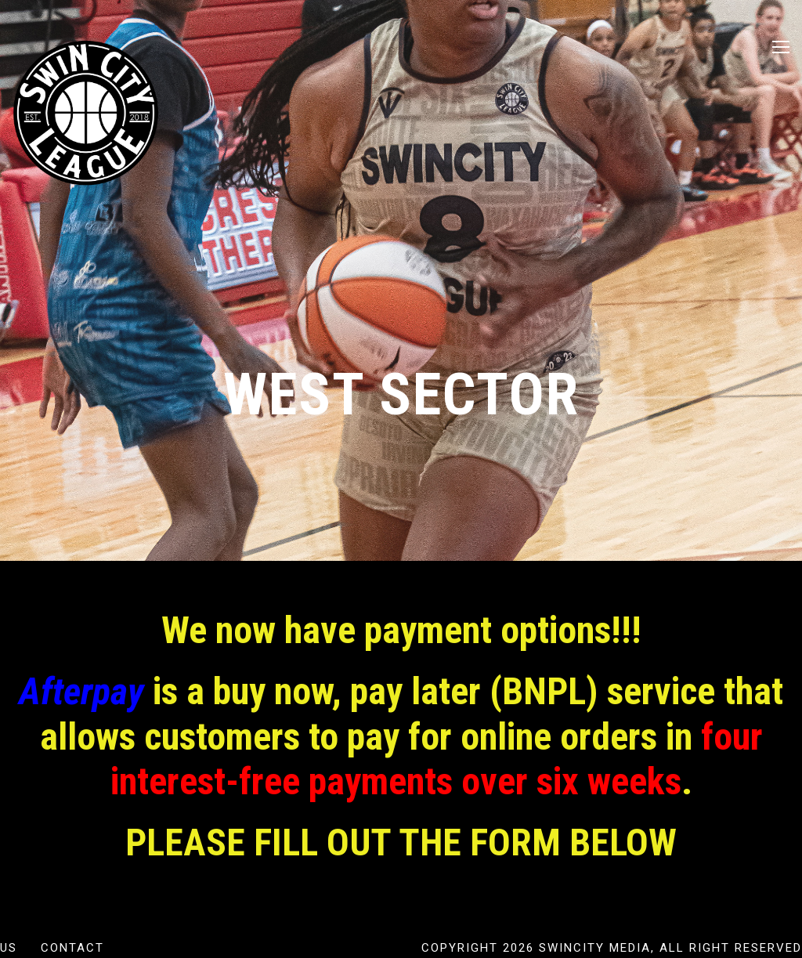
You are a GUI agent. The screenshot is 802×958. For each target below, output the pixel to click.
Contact (72, 948)
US (8, 948)
